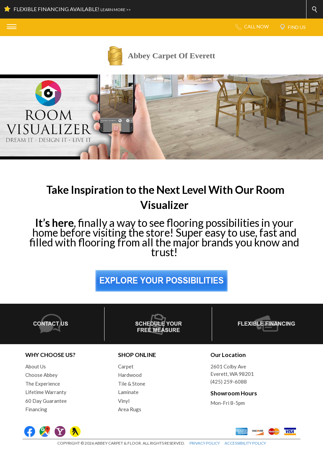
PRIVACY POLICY (204, 443)
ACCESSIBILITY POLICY (245, 443)
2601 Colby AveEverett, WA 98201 (232, 370)
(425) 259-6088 (228, 382)
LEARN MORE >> (115, 9)
